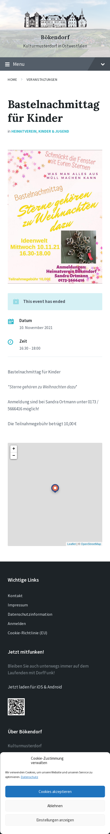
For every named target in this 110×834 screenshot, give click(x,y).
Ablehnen (55, 805)
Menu (55, 64)
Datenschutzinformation (30, 614)
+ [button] (13, 449)
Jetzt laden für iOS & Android (35, 687)
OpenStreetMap (91, 544)
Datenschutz (29, 777)
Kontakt (15, 595)
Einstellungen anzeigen (55, 819)
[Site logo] (55, 28)
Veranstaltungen (42, 79)
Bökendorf (55, 37)
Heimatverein (24, 131)
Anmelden (17, 623)
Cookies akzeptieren (55, 791)
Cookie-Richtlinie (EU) (27, 632)
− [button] (13, 456)
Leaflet (71, 544)
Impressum (18, 604)
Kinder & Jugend (53, 131)
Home (12, 79)
